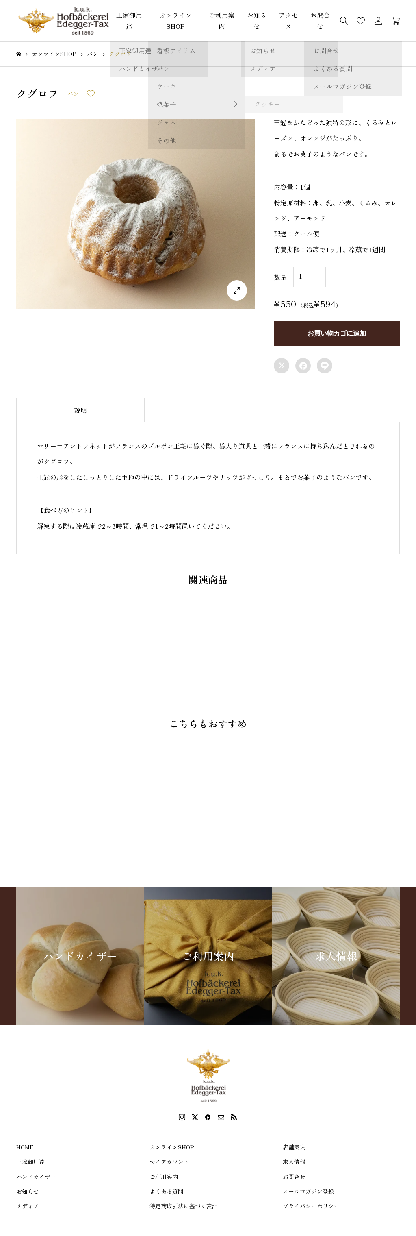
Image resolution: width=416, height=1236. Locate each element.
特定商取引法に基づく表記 (184, 1206)
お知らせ (256, 20)
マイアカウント (169, 1162)
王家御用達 (129, 20)
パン (73, 93)
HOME (25, 1147)
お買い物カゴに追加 (337, 333)
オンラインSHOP (175, 20)
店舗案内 (294, 1147)
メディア (27, 1206)
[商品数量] (309, 277)
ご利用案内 (222, 20)
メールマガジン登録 (308, 1191)
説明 (80, 410)
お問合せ (294, 1177)
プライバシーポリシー (311, 1206)
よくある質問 (167, 1191)
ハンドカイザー (36, 1177)
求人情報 (294, 1162)
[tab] (80, 410)
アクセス (288, 20)
